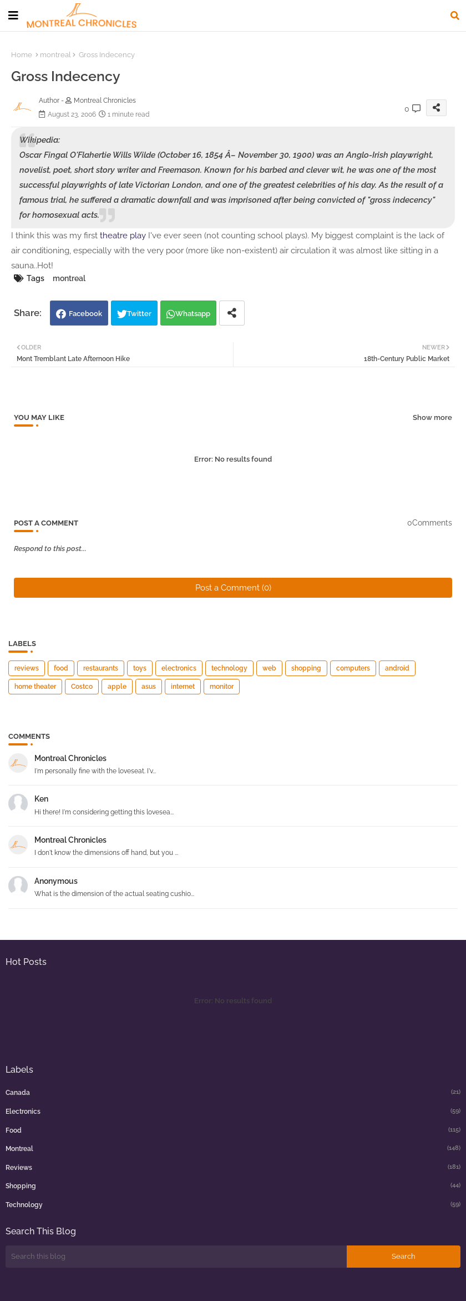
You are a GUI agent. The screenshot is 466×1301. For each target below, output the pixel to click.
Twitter (139, 313)
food (61, 668)
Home (21, 55)
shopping (306, 668)
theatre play (123, 236)
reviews (26, 668)
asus (148, 686)
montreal (55, 55)
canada (233, 1092)
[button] (455, 15)
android (397, 668)
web (269, 668)
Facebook (85, 313)
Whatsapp (192, 313)
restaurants (100, 668)
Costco (82, 686)
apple (117, 686)
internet (183, 686)
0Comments (429, 522)
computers (353, 668)
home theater (35, 686)
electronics (178, 668)
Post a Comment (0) (233, 588)
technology (229, 668)
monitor (222, 686)
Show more (432, 417)
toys (139, 668)
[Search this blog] (176, 1256)
